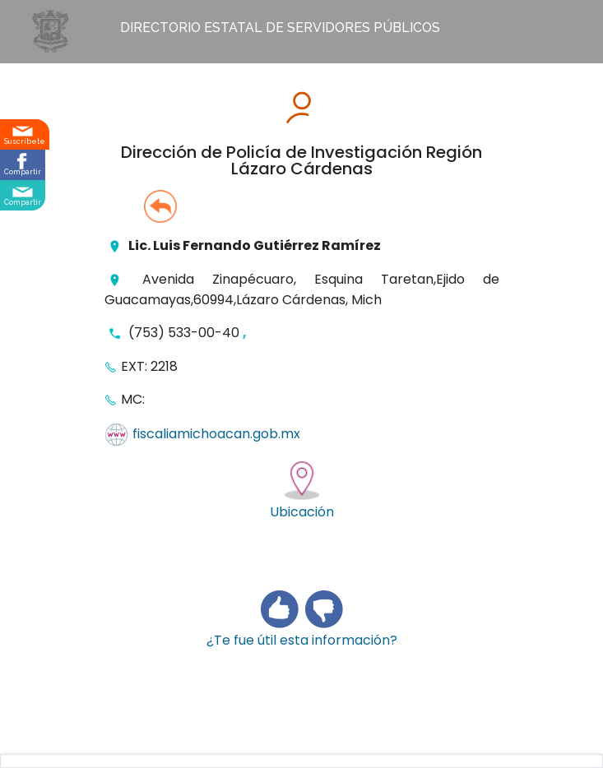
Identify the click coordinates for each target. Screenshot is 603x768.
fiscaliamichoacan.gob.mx (216, 434)
